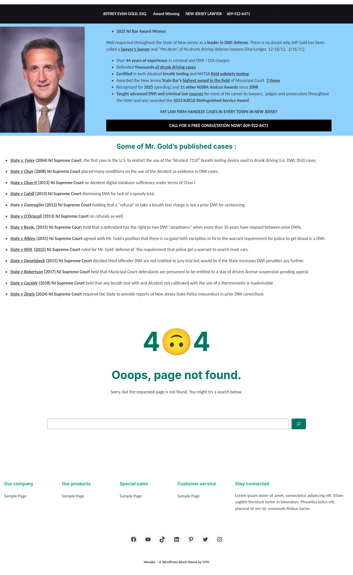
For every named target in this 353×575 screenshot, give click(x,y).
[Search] (299, 424)
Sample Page (15, 496)
